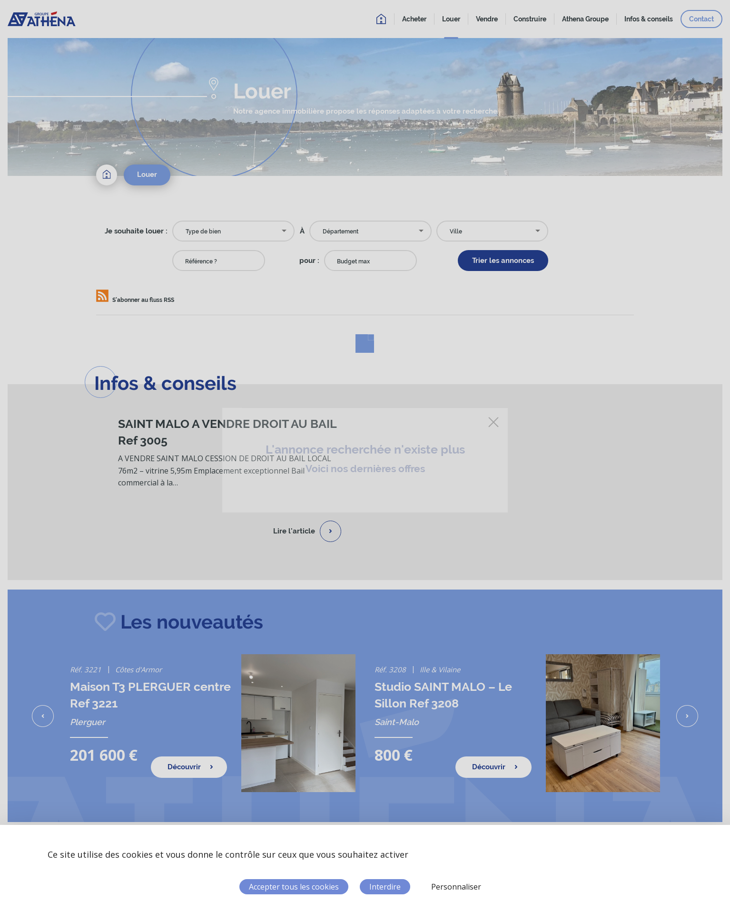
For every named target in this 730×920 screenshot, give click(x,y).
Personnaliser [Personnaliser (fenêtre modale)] (456, 886)
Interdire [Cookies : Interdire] (385, 886)
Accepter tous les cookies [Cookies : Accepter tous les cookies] (294, 886)
